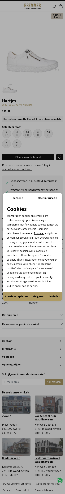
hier (14, 272)
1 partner (39, 233)
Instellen (54, 296)
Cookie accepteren (16, 296)
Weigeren (38, 296)
